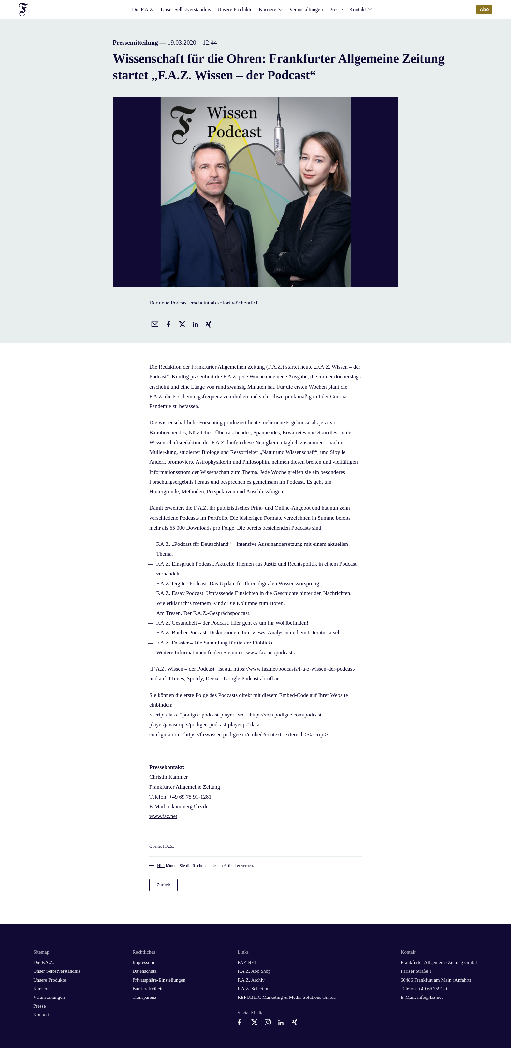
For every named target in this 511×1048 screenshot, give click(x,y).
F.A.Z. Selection (254, 988)
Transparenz (144, 997)
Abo (484, 9)
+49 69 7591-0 (432, 988)
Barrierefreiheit (147, 988)
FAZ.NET (247, 962)
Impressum (143, 962)
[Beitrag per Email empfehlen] (153, 323)
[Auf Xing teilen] (207, 323)
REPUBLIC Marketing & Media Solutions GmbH (287, 997)
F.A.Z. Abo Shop (254, 971)
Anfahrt (462, 980)
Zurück (163, 884)
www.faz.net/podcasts (270, 652)
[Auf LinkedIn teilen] (194, 323)
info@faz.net (430, 997)
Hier (161, 865)
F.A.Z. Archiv (251, 980)
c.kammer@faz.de (188, 806)
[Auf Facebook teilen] (167, 323)
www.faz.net (163, 816)
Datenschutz (144, 971)
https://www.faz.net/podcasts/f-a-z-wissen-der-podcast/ (294, 669)
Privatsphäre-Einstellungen (158, 980)
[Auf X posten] (180, 323)
